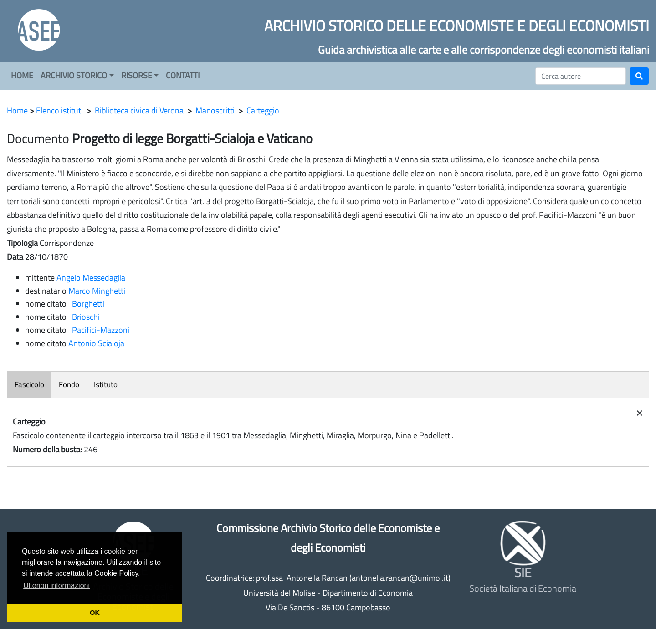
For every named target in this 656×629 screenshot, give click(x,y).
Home (17, 110)
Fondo (69, 384)
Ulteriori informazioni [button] (56, 585)
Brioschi (84, 317)
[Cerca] (580, 76)
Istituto (106, 384)
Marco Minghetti (96, 291)
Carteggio (262, 110)
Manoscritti (215, 110)
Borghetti (86, 303)
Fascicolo (29, 384)
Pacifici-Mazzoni (98, 330)
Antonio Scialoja (96, 343)
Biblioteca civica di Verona (139, 110)
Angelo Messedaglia (90, 277)
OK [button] (95, 612)
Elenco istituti (59, 110)
